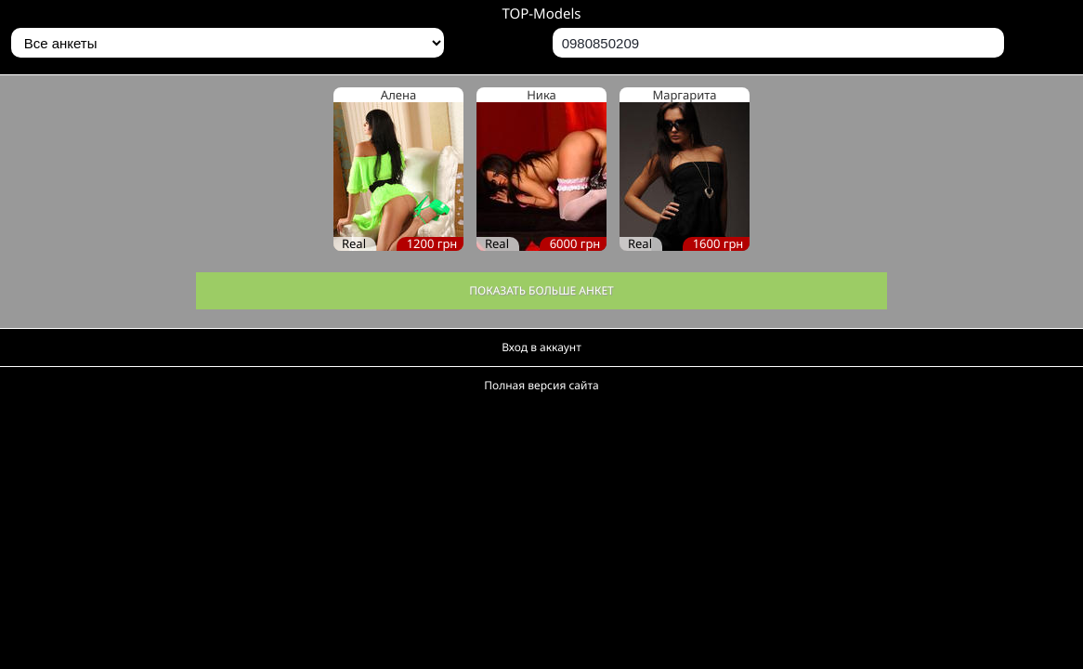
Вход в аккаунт (541, 347)
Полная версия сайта (541, 385)
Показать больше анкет (541, 290)
